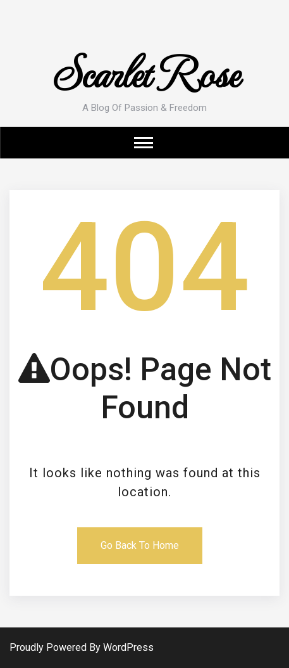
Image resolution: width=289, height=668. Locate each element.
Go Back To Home (140, 545)
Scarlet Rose (144, 71)
